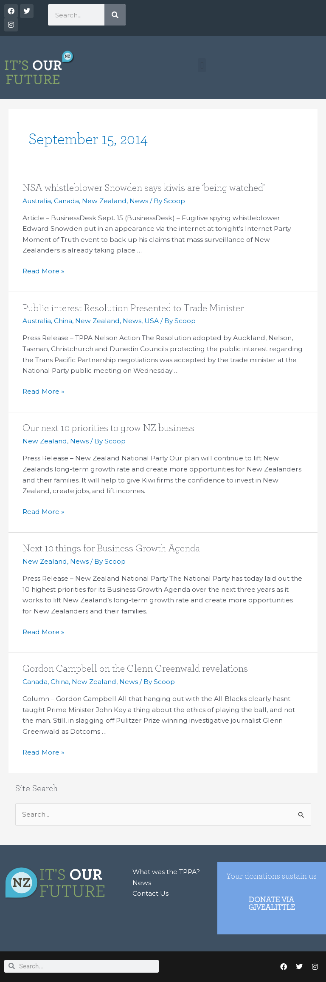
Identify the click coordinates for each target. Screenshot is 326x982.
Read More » (43, 270)
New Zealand (104, 201)
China (63, 321)
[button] (202, 65)
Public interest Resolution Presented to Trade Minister (133, 308)
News (138, 201)
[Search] (115, 15)
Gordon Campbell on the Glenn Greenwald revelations (135, 669)
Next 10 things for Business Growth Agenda (111, 548)
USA (151, 321)
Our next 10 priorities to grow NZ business (108, 428)
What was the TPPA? (166, 872)
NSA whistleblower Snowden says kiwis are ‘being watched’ (143, 188)
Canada (66, 201)
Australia (36, 201)
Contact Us (150, 893)
